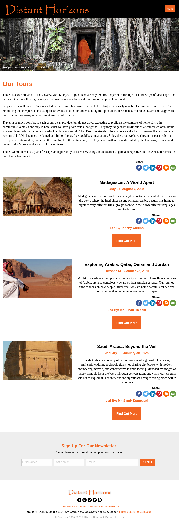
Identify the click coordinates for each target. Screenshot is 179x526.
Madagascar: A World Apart (127, 182)
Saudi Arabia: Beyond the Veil (126, 346)
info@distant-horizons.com (135, 511)
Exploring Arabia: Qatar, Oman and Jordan (126, 264)
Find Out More (126, 241)
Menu (170, 8)
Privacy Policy (112, 506)
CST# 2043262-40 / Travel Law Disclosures (81, 506)
